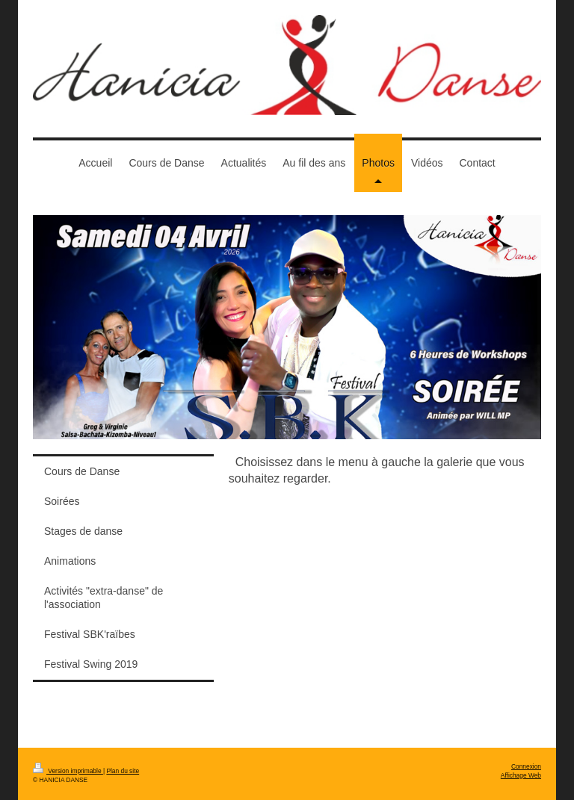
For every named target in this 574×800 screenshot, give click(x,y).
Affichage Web (521, 775)
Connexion (526, 766)
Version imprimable (68, 771)
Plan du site (122, 771)
